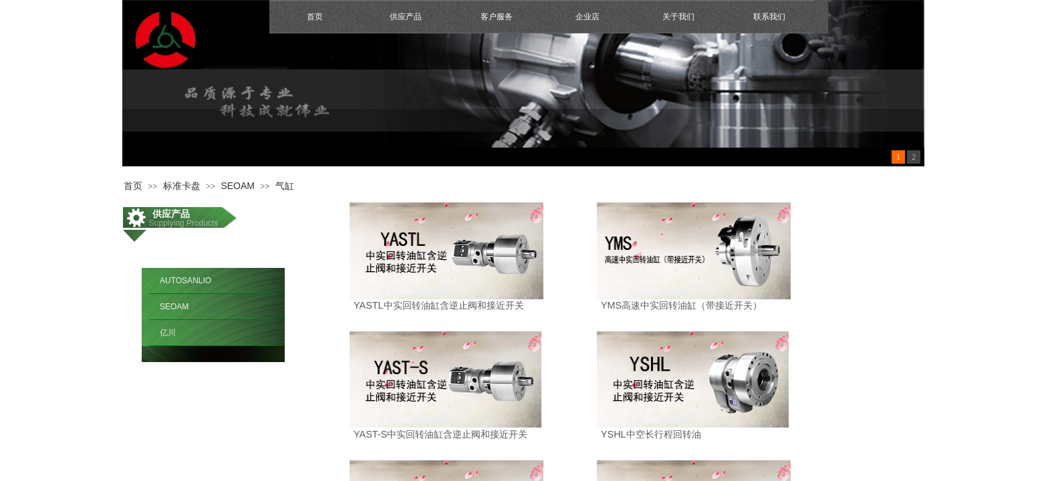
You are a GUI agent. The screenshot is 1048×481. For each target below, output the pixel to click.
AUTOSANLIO (185, 280)
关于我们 (678, 16)
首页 (315, 16)
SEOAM (238, 185)
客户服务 (497, 16)
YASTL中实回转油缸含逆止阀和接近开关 (439, 305)
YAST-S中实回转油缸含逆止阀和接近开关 (440, 434)
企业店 (587, 16)
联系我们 (769, 16)
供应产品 (406, 16)
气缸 (284, 185)
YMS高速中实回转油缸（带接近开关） (681, 305)
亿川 (168, 332)
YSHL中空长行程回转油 (651, 434)
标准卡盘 (182, 185)
